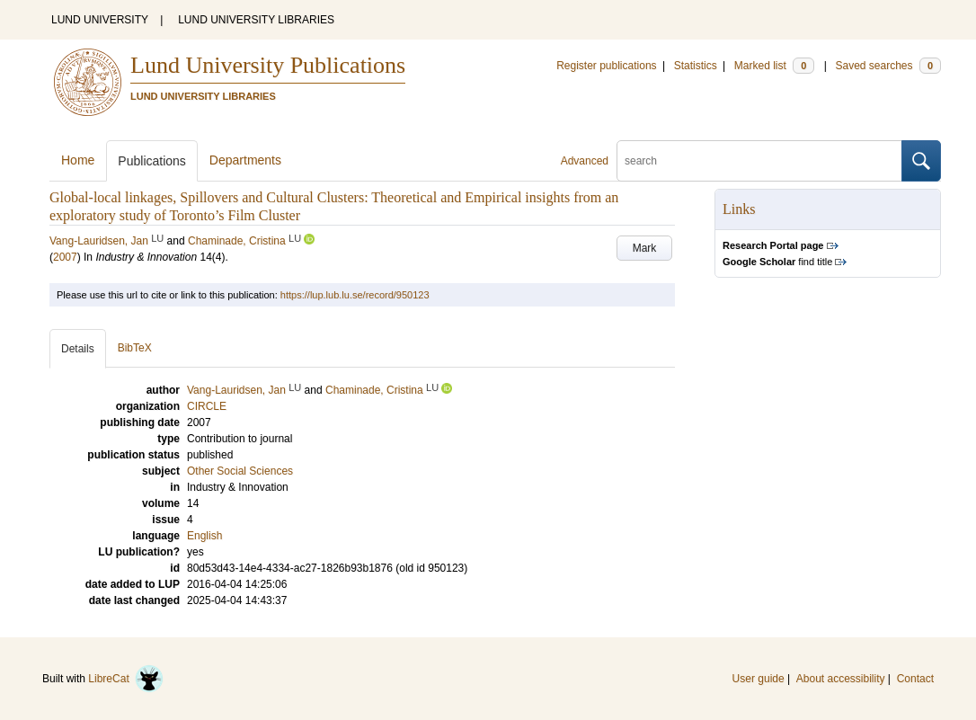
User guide (758, 678)
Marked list (774, 65)
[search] (759, 161)
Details (77, 348)
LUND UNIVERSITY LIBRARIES (256, 19)
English (204, 535)
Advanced (584, 161)
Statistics (695, 65)
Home (77, 160)
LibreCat (126, 678)
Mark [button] (645, 248)
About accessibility (840, 678)
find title (777, 261)
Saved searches (888, 65)
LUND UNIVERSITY (99, 19)
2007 (65, 257)
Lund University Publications (267, 65)
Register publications (606, 65)
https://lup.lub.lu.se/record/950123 (355, 294)
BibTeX (135, 348)
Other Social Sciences (240, 471)
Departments (245, 160)
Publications (152, 161)
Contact (915, 678)
